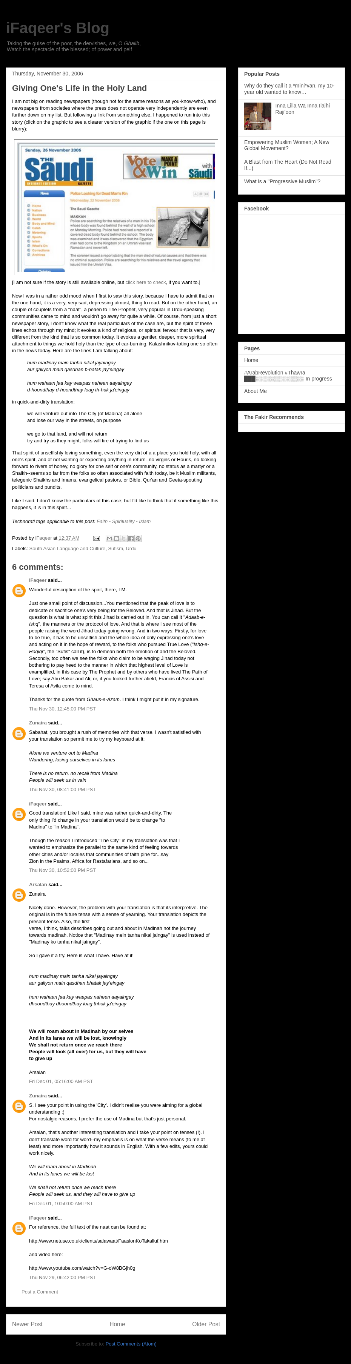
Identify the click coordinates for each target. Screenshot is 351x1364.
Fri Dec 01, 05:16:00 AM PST (61, 1081)
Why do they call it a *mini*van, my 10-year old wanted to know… (289, 89)
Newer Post (27, 1324)
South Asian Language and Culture (67, 548)
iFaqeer (37, 580)
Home (117, 1324)
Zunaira (38, 723)
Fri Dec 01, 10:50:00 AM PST (61, 1203)
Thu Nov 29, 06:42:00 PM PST (62, 1277)
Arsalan (38, 884)
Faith (102, 521)
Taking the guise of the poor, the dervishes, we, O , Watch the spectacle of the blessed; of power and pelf (74, 46)
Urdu (131, 548)
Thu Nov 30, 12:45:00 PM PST (62, 709)
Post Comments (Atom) (131, 1344)
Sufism (115, 548)
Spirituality (123, 521)
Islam (145, 521)
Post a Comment (40, 1292)
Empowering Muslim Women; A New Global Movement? (286, 145)
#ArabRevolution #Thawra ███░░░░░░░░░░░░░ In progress (288, 376)
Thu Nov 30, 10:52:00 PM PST (62, 870)
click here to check (146, 282)
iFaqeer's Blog (57, 28)
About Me (255, 391)
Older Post (206, 1324)
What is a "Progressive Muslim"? (282, 181)
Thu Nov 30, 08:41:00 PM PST (62, 789)
